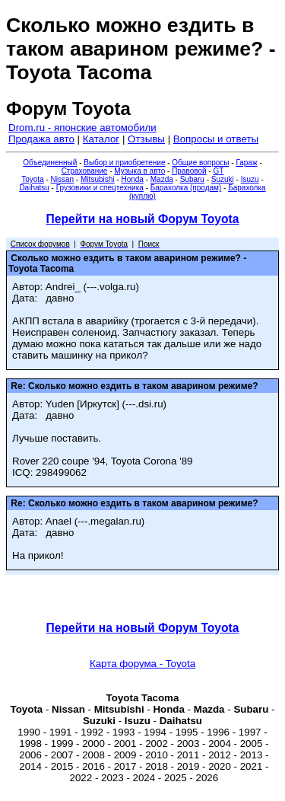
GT (218, 171)
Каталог (101, 139)
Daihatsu (34, 187)
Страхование (85, 171)
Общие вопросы (200, 162)
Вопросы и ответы (215, 139)
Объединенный (50, 162)
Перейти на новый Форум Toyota (142, 218)
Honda (132, 179)
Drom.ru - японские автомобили (82, 127)
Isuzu (250, 179)
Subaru (192, 179)
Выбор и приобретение (124, 162)
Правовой (189, 171)
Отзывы (146, 139)
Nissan (62, 179)
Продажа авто (41, 139)
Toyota (32, 179)
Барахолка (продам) (186, 187)
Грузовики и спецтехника (100, 187)
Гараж (246, 162)
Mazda (161, 179)
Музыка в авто (139, 171)
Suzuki (222, 179)
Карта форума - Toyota (142, 663)
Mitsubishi (97, 179)
